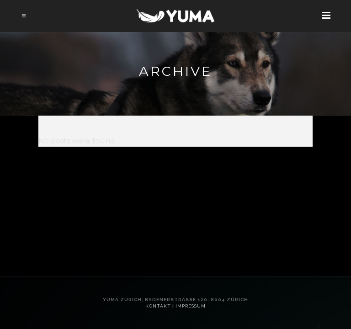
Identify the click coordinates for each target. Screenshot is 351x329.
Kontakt (158, 305)
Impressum (191, 305)
